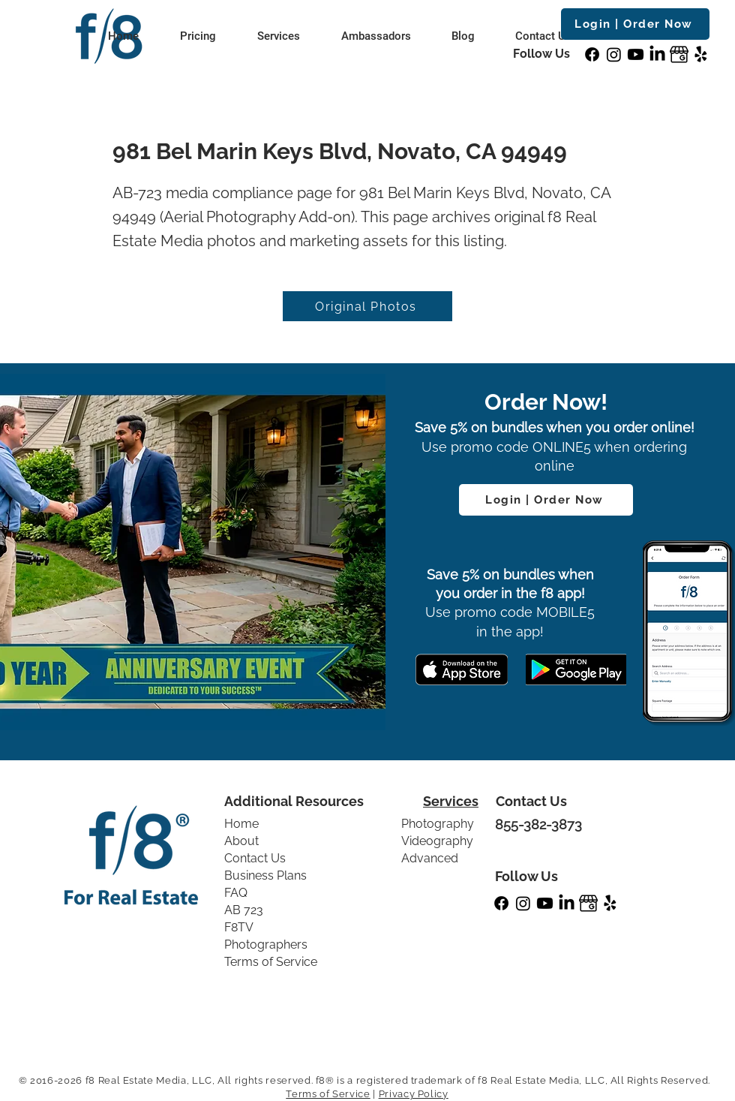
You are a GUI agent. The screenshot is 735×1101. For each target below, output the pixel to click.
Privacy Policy (413, 1093)
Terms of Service (270, 962)
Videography (437, 841)
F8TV (239, 927)
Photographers (266, 944)
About (241, 841)
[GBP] (679, 54)
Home (241, 824)
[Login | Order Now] (635, 24)
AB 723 (243, 910)
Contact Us (255, 858)
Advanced (429, 858)
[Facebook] (592, 54)
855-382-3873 (538, 824)
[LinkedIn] (657, 54)
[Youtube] (635, 54)
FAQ (236, 893)
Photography (437, 824)
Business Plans (265, 875)
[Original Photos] (367, 306)
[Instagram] (613, 54)
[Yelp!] (701, 54)
